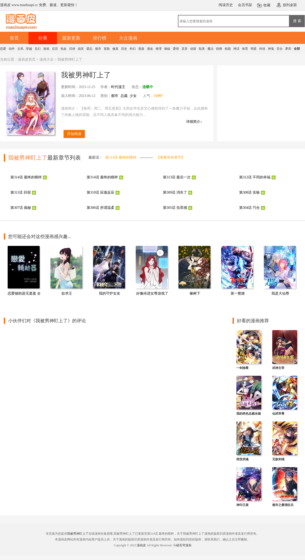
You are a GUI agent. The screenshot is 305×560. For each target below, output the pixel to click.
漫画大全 (46, 59)
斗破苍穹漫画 (182, 545)
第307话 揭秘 (20, 208)
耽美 (202, 48)
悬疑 (141, 48)
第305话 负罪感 (175, 208)
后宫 (55, 48)
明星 (254, 48)
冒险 (107, 48)
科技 (262, 48)
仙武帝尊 (278, 413)
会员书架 (245, 5)
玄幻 (38, 48)
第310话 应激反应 (100, 192)
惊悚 (219, 48)
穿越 (29, 48)
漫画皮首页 (27, 59)
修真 (115, 48)
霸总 (89, 48)
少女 (133, 96)
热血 (63, 48)
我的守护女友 (109, 293)
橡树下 (195, 293)
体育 (245, 48)
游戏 (46, 48)
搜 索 (297, 21)
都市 (98, 48)
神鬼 (271, 48)
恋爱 (3, 48)
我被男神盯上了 (77, 533)
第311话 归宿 (20, 192)
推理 (159, 48)
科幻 (133, 48)
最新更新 (71, 38)
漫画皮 (141, 545)
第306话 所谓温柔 (100, 208)
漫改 (150, 48)
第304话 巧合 (249, 208)
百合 (280, 48)
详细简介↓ (194, 122)
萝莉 (288, 48)
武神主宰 (278, 368)
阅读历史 (226, 5)
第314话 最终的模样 (120, 157)
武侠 (72, 48)
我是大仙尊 (280, 293)
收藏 (266, 5)
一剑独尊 (242, 368)
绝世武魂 (242, 459)
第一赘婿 (238, 293)
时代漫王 (118, 87)
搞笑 (81, 48)
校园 (228, 48)
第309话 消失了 (175, 192)
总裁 (124, 96)
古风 (20, 48)
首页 (14, 38)
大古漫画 (128, 38)
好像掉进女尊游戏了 (152, 293)
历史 (124, 48)
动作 (12, 48)
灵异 (184, 48)
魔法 (210, 48)
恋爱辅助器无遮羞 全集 (26, 293)
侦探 (193, 48)
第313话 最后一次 (177, 177)
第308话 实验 (249, 192)
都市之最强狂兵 (283, 505)
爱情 (176, 48)
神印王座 (242, 505)
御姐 (167, 48)
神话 (236, 48)
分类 (42, 38)
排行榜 (99, 38)
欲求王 (67, 293)
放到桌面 (290, 5)
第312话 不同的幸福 (254, 177)
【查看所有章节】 (170, 157)
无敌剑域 (278, 459)
